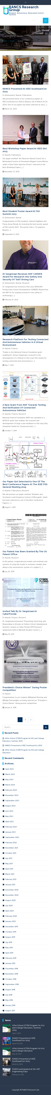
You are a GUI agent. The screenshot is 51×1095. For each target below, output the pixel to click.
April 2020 (9, 911)
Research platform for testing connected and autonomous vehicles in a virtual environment (25, 342)
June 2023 (9, 811)
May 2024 (9, 779)
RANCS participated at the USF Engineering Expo (26, 1070)
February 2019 (10, 958)
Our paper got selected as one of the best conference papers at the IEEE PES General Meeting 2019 (25, 484)
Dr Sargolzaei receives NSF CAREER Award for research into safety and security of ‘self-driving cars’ (22, 277)
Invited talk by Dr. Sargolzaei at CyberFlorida (20, 612)
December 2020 (11, 890)
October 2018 (10, 979)
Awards (18, 95)
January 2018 (10, 1005)
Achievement (10, 95)
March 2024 (10, 785)
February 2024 (11, 790)
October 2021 (10, 853)
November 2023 (11, 795)
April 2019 (9, 953)
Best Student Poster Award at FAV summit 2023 (21, 212)
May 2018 (9, 1000)
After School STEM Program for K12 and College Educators (28, 1049)
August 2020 (10, 900)
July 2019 (8, 942)
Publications (27, 95)
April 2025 (9, 769)
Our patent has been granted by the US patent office (25, 552)
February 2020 (11, 916)
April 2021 (9, 869)
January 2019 (10, 963)
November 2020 (11, 895)
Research (25, 283)
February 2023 (11, 827)
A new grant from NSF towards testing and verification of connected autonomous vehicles (24, 408)
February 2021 (10, 879)
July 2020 (9, 905)
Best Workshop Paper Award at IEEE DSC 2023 (25, 150)
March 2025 (10, 774)
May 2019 (9, 948)
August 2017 (10, 1011)
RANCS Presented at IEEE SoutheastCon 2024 (25, 90)
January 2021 (10, 884)
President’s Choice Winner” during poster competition (25, 688)
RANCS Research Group (24, 8)
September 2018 (12, 984)
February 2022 (11, 842)
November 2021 (11, 848)
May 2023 (9, 816)
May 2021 (9, 863)
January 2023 (10, 832)
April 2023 (9, 821)
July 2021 (8, 858)
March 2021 (9, 874)
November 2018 (11, 974)
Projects (14, 348)
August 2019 (10, 937)
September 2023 (12, 800)
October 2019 (10, 932)
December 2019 (11, 926)
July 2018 (8, 995)
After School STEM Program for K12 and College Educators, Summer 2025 (28, 1027)
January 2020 (10, 921)
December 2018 (11, 969)
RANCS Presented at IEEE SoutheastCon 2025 (23, 745)
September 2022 (12, 837)
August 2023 (10, 806)
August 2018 (10, 990)
